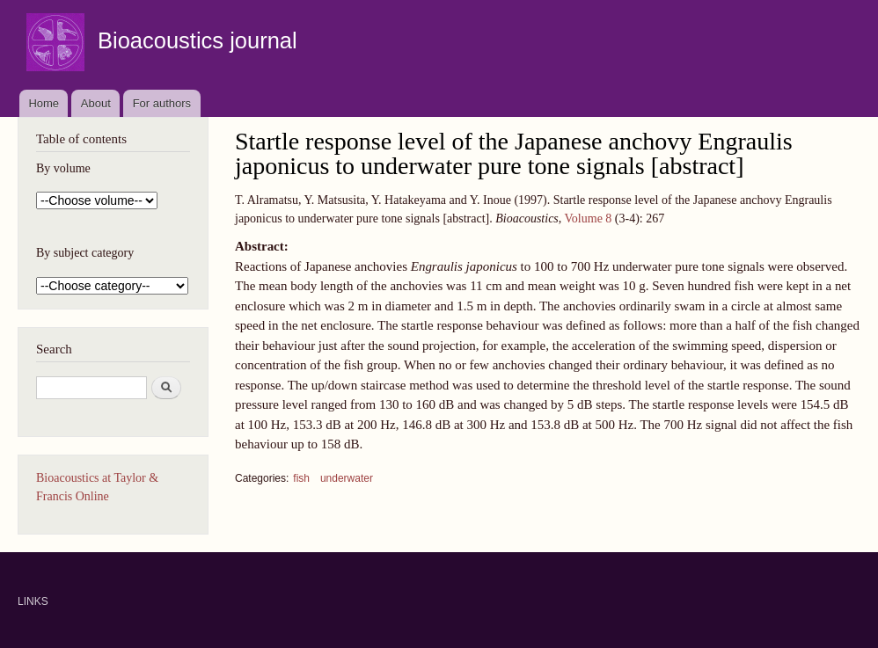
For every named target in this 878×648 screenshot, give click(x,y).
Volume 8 (588, 218)
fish (301, 478)
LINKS (33, 601)
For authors (162, 103)
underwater (346, 478)
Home (43, 103)
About (96, 103)
